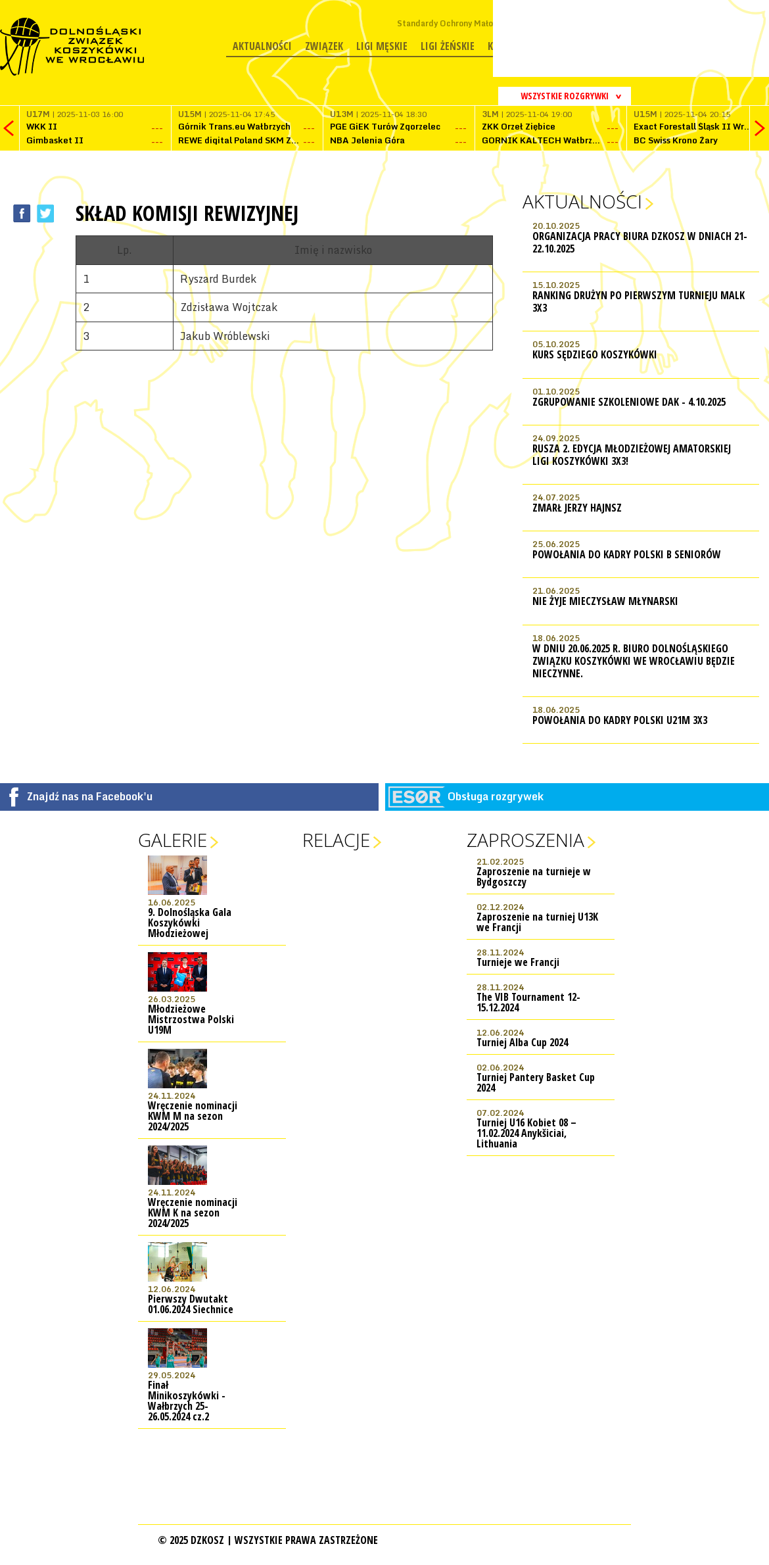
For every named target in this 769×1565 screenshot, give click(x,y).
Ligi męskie (382, 46)
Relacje (336, 839)
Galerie (172, 839)
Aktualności (262, 46)
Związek (324, 46)
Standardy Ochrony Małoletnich (458, 23)
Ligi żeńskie (448, 46)
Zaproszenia (525, 839)
